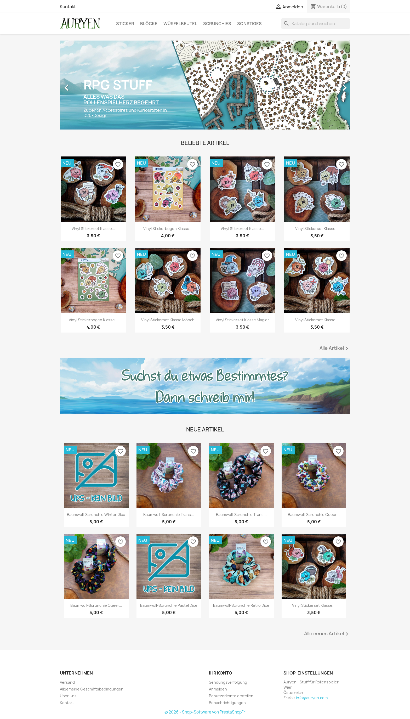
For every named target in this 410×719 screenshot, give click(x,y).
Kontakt (68, 6)
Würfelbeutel (180, 23)
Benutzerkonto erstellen (231, 695)
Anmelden (218, 689)
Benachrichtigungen (227, 702)
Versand (67, 682)
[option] (205, 85)
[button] (82, 85)
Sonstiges (249, 23)
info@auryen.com (312, 697)
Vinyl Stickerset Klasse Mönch (168, 319)
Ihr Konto (220, 673)
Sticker (125, 23)
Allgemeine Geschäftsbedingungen (91, 689)
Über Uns (68, 695)
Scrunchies (217, 23)
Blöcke (148, 23)
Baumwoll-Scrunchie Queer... (314, 514)
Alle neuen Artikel (327, 634)
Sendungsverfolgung (228, 682)
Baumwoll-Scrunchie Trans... (168, 514)
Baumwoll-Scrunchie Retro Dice (241, 605)
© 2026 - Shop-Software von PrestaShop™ (205, 712)
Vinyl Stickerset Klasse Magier (242, 319)
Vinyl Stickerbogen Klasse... (167, 228)
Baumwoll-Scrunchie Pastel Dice (168, 605)
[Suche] (315, 23)
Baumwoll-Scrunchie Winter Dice (96, 514)
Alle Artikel (335, 348)
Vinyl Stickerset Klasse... (93, 228)
